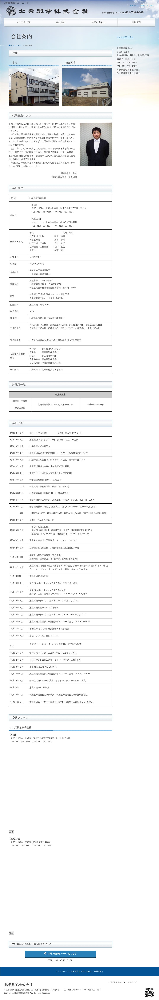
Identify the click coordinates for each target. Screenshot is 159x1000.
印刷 (11, 832)
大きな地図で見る (125, 37)
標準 (142, 6)
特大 (152, 6)
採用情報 (97, 972)
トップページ (63, 972)
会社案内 (74, 972)
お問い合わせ (86, 972)
